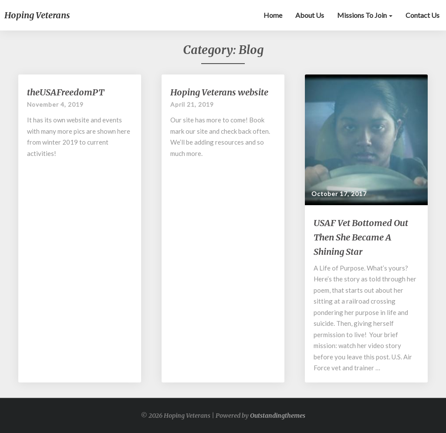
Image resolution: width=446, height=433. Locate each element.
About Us (309, 15)
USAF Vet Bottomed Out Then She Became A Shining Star (361, 237)
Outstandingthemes (277, 415)
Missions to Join (364, 15)
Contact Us (422, 15)
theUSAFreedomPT (65, 92)
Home (273, 15)
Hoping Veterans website (219, 92)
